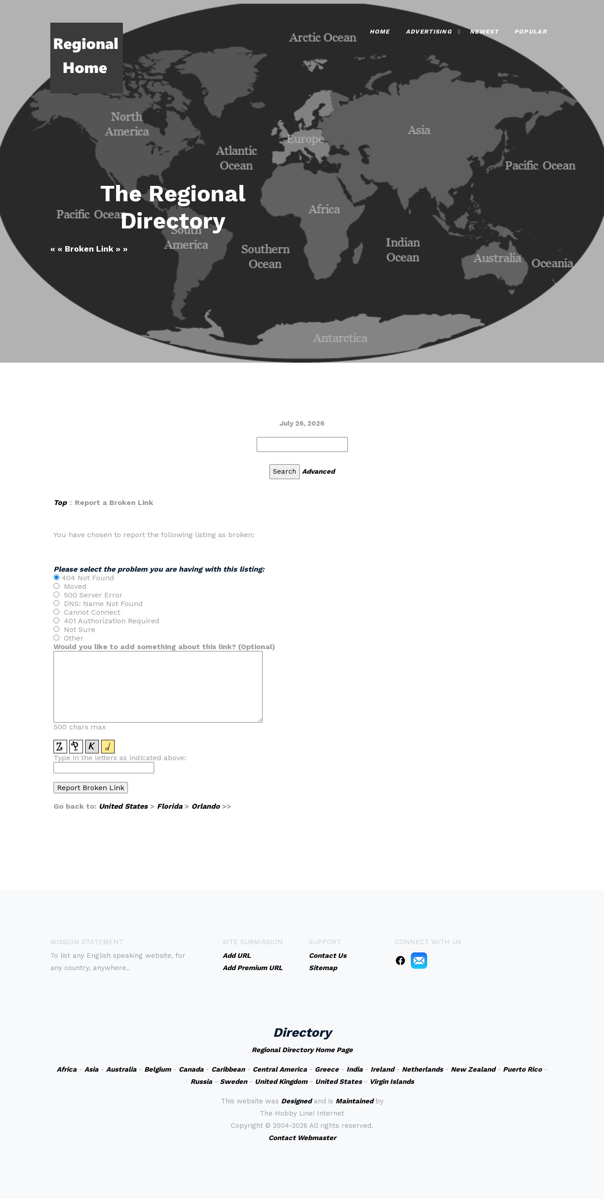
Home (380, 31)
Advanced (318, 471)
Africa (67, 1069)
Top (60, 502)
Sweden (233, 1082)
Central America (280, 1069)
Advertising (429, 31)
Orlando (205, 806)
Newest (484, 31)
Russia (201, 1082)
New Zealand (473, 1069)
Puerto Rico (522, 1069)
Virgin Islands (392, 1082)
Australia (121, 1069)
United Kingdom (281, 1082)
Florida (169, 806)
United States (123, 806)
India (354, 1069)
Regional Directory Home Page (302, 1050)
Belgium (157, 1069)
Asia (91, 1069)
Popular (530, 31)
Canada (191, 1069)
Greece (327, 1069)
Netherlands (422, 1069)
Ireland (382, 1069)
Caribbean (228, 1069)
